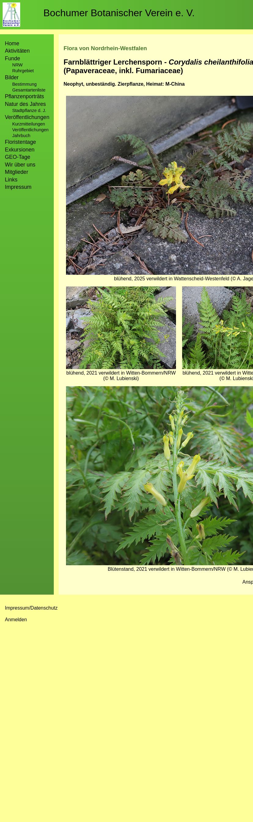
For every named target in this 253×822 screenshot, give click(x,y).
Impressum (18, 187)
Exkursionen (20, 150)
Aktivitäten (17, 51)
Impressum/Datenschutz (31, 608)
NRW (17, 64)
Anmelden (16, 619)
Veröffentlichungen (30, 129)
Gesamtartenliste (29, 90)
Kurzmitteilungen (28, 123)
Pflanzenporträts (24, 96)
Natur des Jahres (25, 104)
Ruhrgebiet (23, 70)
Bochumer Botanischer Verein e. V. (119, 12)
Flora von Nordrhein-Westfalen (105, 48)
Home (12, 43)
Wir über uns (20, 165)
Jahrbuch (21, 135)
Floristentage (20, 142)
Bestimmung (24, 84)
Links (11, 180)
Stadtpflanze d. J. (29, 110)
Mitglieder (16, 172)
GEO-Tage (17, 157)
